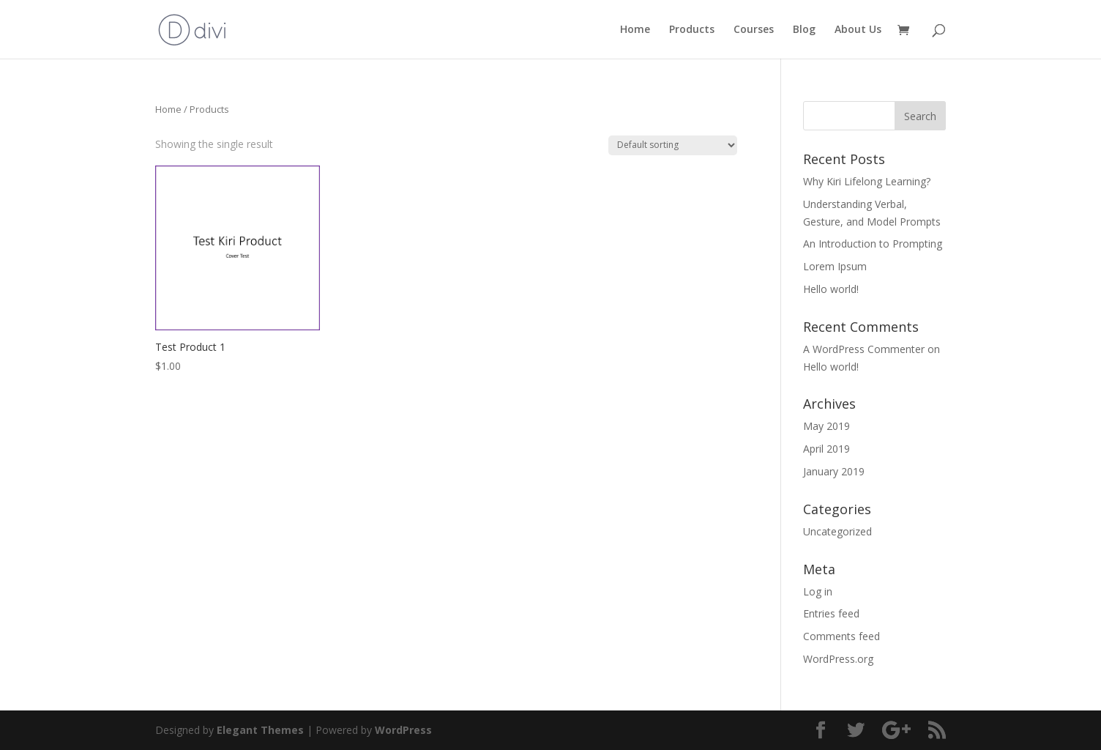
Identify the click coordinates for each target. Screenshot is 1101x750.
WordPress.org (838, 659)
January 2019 (834, 471)
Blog (804, 30)
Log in (817, 591)
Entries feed (831, 613)
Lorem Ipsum (835, 266)
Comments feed (841, 636)
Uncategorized (837, 531)
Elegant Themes (260, 730)
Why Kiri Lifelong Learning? (866, 181)
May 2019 (826, 426)
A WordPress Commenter (864, 349)
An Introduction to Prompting (872, 243)
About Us (858, 30)
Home (635, 30)
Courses (754, 30)
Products (691, 30)
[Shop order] (672, 145)
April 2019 (826, 449)
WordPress (403, 730)
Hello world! (831, 289)
